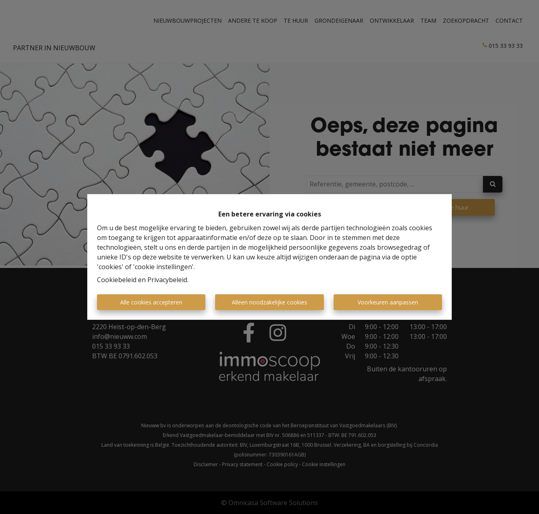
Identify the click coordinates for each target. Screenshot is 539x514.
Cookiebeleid (116, 279)
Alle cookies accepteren (151, 302)
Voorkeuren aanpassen (388, 302)
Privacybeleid (167, 279)
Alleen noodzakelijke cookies (269, 302)
